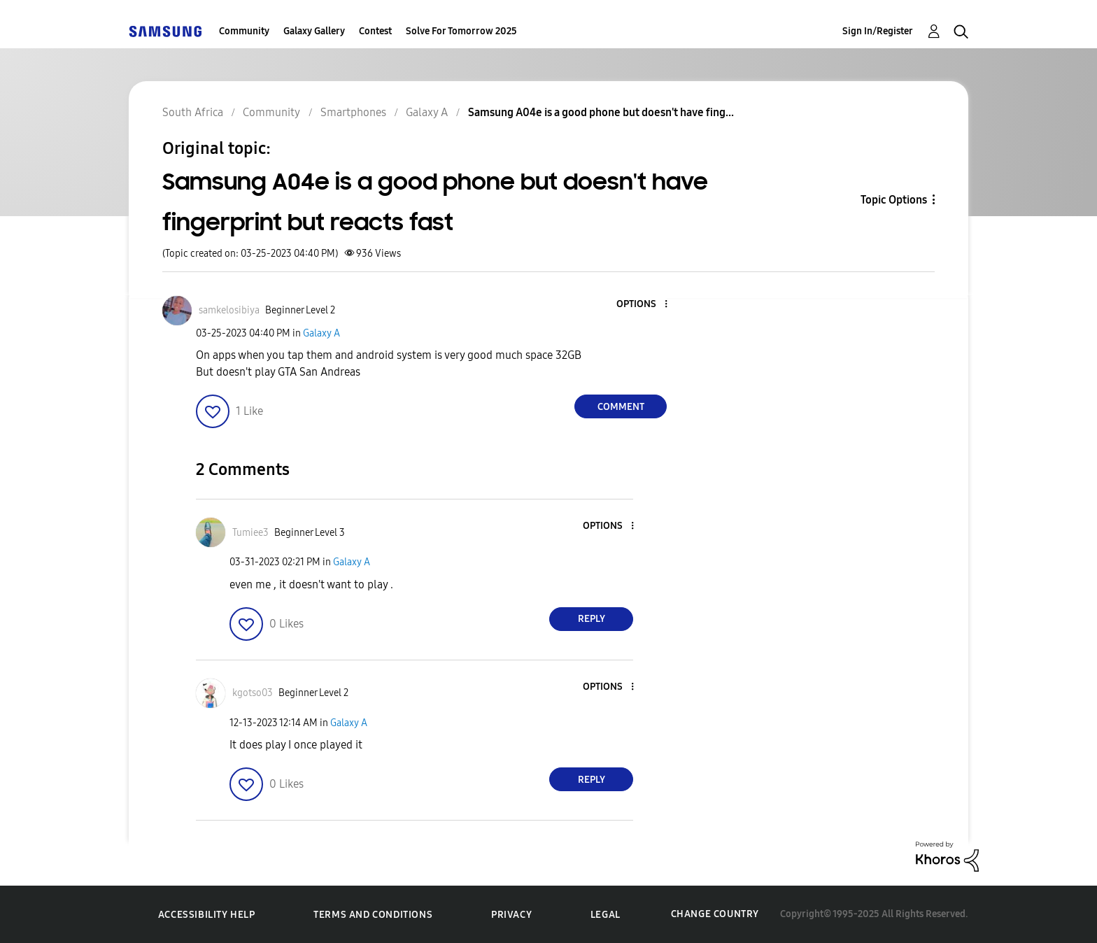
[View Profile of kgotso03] (252, 693)
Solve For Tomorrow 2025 (461, 31)
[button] (642, 304)
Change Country (715, 914)
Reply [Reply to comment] (591, 619)
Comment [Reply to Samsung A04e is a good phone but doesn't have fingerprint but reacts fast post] (620, 407)
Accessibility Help (206, 915)
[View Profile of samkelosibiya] (229, 310)
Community (244, 31)
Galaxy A (321, 333)
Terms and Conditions (372, 915)
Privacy (511, 915)
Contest (375, 31)
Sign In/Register (877, 31)
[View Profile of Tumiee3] (250, 533)
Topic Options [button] (894, 199)
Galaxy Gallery (314, 31)
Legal (605, 915)
